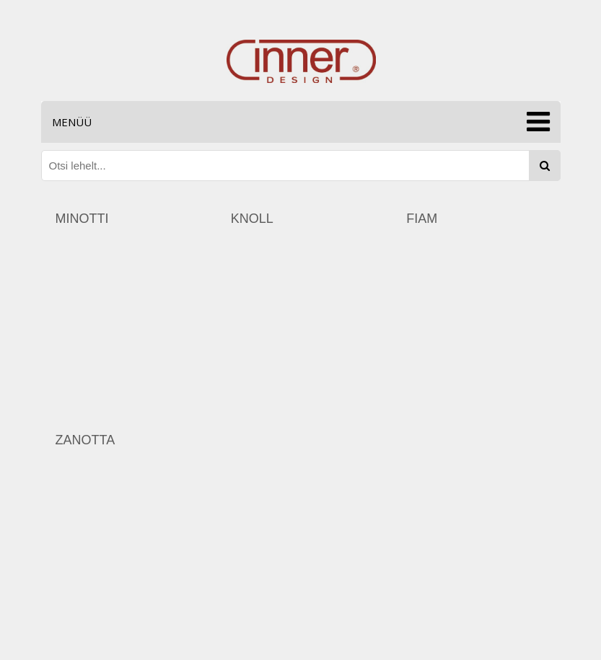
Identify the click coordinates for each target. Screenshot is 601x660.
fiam (421, 218)
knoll (252, 218)
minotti (82, 218)
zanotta (85, 440)
